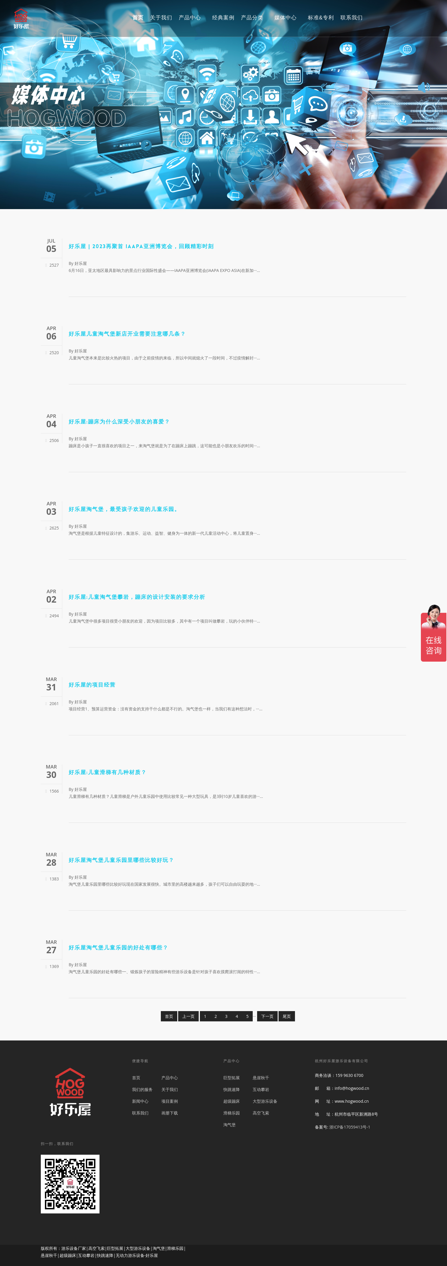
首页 (138, 18)
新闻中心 (140, 1101)
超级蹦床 (231, 1101)
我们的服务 (142, 1089)
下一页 (267, 1016)
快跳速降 (231, 1089)
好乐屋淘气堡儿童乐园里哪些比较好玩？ (121, 860)
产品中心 (192, 18)
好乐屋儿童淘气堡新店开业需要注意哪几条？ (127, 334)
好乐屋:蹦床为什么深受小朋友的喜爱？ (119, 422)
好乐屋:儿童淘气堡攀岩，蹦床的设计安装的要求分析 (137, 597)
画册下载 (169, 1113)
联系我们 (351, 18)
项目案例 (169, 1101)
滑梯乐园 (231, 1113)
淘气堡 (229, 1124)
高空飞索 (261, 1113)
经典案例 (223, 18)
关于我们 (161, 18)
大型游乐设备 (265, 1101)
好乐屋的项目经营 (92, 685)
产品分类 (255, 18)
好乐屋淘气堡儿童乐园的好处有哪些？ (118, 948)
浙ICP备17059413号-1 (349, 1127)
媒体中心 (288, 18)
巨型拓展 (231, 1077)
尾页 (287, 1016)
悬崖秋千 (261, 1077)
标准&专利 (321, 18)
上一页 (188, 1016)
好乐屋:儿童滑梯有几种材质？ (108, 773)
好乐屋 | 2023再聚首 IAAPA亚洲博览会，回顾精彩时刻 (141, 247)
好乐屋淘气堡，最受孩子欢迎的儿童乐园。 (124, 509)
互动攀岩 (261, 1089)
